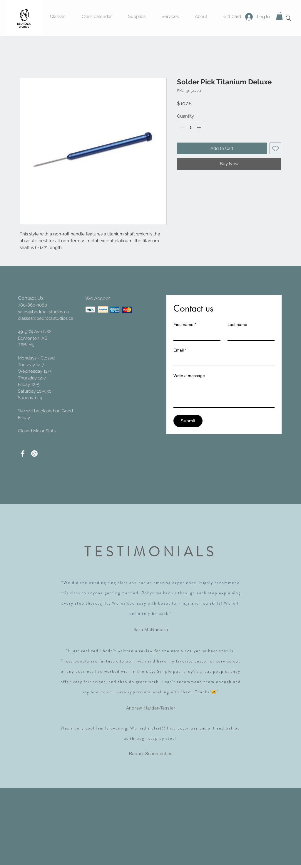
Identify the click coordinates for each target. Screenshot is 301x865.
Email (179, 350)
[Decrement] (182, 127)
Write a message (189, 375)
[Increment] (199, 127)
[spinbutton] (190, 127)
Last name (237, 324)
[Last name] (249, 334)
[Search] (288, 18)
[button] (279, 16)
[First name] (195, 334)
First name (184, 324)
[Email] (222, 360)
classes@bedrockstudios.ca (45, 318)
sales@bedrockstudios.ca (43, 311)
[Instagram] (34, 453)
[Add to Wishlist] (276, 149)
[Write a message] (224, 394)
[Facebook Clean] (22, 453)
